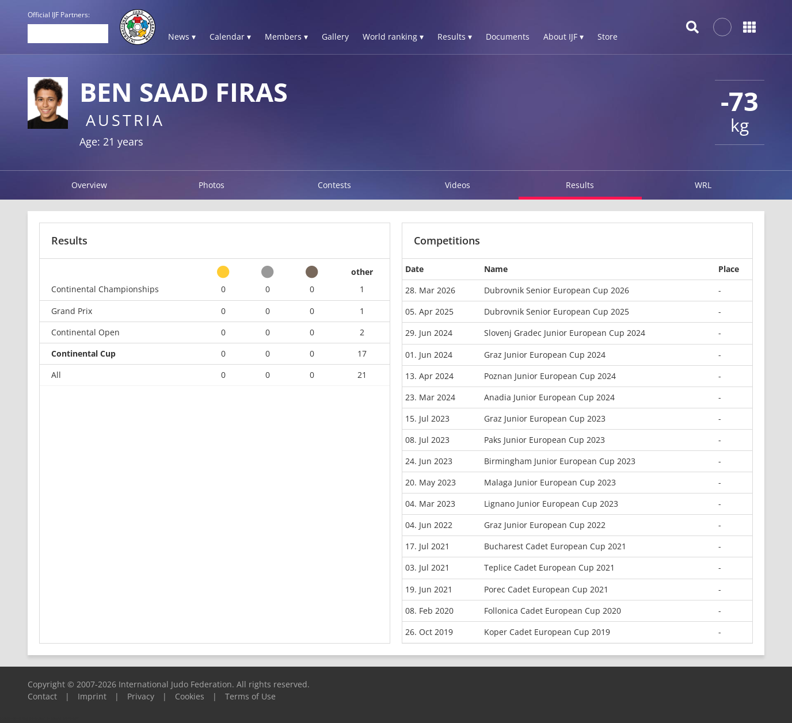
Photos (211, 184)
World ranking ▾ (393, 36)
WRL (703, 184)
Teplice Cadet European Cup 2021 (549, 567)
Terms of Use (250, 696)
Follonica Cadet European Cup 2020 (552, 610)
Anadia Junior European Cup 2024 (549, 397)
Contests (334, 184)
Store (607, 36)
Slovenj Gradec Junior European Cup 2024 (564, 332)
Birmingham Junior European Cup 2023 (559, 461)
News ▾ (182, 36)
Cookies (189, 696)
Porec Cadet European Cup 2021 (546, 589)
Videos (457, 184)
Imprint (92, 696)
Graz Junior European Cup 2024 (545, 354)
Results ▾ (454, 36)
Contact (42, 696)
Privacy (140, 696)
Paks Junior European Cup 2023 (544, 439)
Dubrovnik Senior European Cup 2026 (556, 290)
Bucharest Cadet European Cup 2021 (555, 546)
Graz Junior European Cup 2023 (545, 418)
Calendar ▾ (230, 36)
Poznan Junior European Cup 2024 (550, 375)
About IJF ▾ (563, 36)
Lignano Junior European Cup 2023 (551, 503)
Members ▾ (286, 36)
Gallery (335, 36)
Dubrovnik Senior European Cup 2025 (556, 311)
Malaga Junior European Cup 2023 (550, 482)
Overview (89, 184)
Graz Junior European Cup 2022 (545, 524)
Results (580, 184)
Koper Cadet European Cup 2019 (547, 631)
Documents (508, 36)
